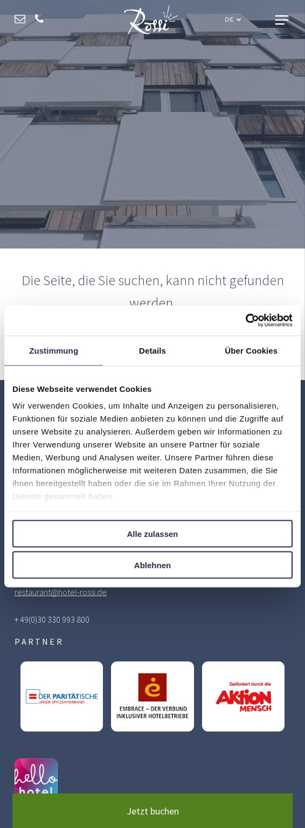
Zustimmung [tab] (53, 350)
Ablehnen (152, 565)
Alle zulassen (152, 533)
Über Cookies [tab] (251, 350)
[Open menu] (282, 20)
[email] (20, 20)
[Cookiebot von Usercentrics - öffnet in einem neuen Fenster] (245, 321)
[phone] (39, 20)
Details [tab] (152, 350)
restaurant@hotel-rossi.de (61, 591)
